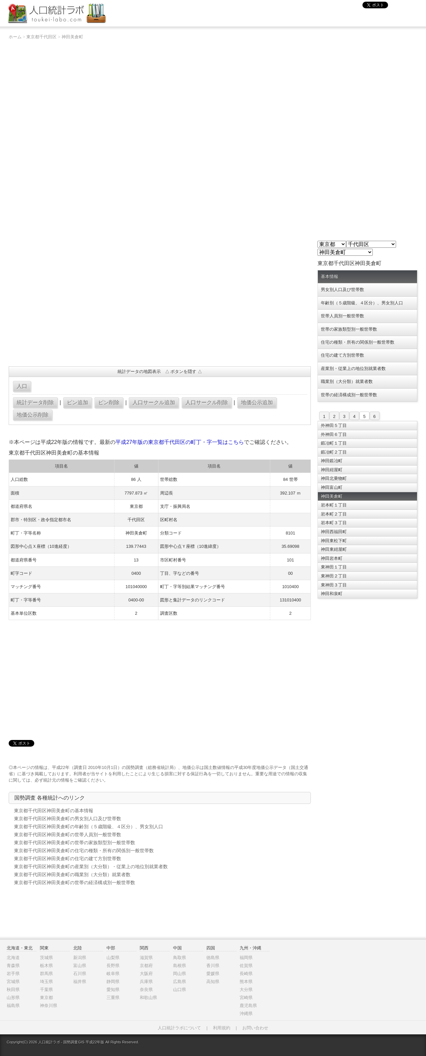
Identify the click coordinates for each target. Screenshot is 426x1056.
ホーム (15, 36)
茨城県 (46, 957)
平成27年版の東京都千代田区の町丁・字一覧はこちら (179, 442)
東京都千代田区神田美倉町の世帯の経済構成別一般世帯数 (74, 882)
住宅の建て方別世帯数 (342, 355)
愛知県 (112, 989)
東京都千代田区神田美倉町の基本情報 (53, 810)
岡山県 (179, 973)
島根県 (179, 965)
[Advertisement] (160, 313)
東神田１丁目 (334, 566)
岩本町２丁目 (334, 514)
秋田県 (13, 989)
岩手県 (13, 973)
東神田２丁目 (334, 575)
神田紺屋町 (331, 469)
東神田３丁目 (334, 584)
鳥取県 (179, 957)
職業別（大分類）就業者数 (347, 381)
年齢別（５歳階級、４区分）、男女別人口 (362, 302)
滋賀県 (146, 957)
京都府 (146, 965)
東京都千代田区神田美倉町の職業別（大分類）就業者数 (72, 874)
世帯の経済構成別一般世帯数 (349, 394)
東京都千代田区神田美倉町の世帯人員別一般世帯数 (67, 834)
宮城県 (13, 981)
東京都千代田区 (41, 36)
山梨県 (112, 957)
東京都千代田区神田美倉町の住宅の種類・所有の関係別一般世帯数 (84, 850)
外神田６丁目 (334, 434)
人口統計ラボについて (179, 1027)
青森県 (13, 965)
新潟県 (79, 957)
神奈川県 (48, 1005)
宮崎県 (246, 997)
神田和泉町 (331, 593)
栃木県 (46, 965)
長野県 (112, 965)
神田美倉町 (72, 36)
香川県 (212, 965)
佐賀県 (246, 965)
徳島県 (212, 957)
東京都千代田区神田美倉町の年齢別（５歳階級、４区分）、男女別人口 (88, 826)
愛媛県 (212, 973)
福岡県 (246, 957)
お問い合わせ (255, 1027)
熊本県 (246, 981)
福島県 (13, 1005)
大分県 (246, 989)
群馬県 (46, 973)
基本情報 (329, 276)
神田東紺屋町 (334, 549)
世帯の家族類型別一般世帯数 (349, 329)
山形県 (13, 997)
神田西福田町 (334, 531)
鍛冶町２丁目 (334, 452)
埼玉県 (46, 981)
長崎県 (246, 973)
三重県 (112, 997)
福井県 (79, 981)
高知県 (212, 981)
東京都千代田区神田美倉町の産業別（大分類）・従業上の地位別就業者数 (91, 866)
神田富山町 (331, 487)
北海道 (13, 957)
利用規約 (221, 1027)
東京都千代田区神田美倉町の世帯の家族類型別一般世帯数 (74, 842)
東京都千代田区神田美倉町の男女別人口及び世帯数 (67, 818)
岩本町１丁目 (334, 505)
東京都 (46, 997)
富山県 (79, 965)
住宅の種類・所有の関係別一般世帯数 (357, 342)
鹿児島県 (248, 1005)
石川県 (79, 973)
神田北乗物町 (334, 478)
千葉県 (46, 989)
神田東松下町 (334, 540)
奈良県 (146, 989)
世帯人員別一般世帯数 (342, 315)
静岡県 (112, 981)
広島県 (179, 981)
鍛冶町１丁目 (334, 443)
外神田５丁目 (334, 425)
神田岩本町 (331, 558)
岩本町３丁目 (334, 522)
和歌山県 (148, 997)
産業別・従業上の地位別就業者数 (353, 368)
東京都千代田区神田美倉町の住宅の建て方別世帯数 (67, 858)
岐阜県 (112, 973)
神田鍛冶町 (331, 460)
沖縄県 (246, 1013)
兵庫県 (146, 981)
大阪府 (146, 973)
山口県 (179, 989)
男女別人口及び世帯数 (342, 289)
